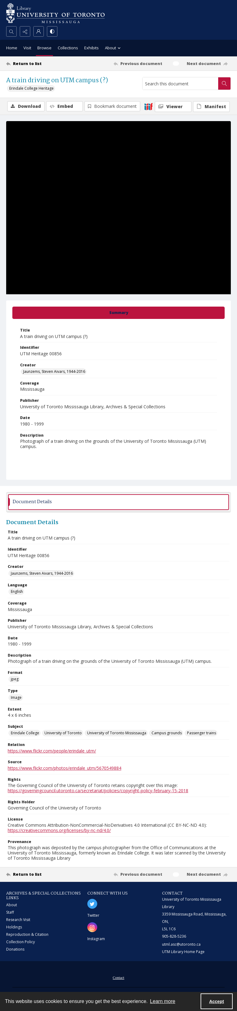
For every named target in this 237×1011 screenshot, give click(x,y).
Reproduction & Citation (27, 934)
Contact (118, 978)
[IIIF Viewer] (173, 106)
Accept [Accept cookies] (216, 1001)
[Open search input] (11, 31)
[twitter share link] (92, 904)
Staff (10, 912)
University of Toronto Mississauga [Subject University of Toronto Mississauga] (116, 733)
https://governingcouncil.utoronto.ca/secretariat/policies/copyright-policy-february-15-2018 (98, 790)
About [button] (113, 48)
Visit (27, 48)
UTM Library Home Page (183, 951)
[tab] (118, 313)
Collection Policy (20, 941)
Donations (15, 949)
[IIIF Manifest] (211, 106)
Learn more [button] (162, 1001)
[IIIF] (148, 106)
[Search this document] (180, 83)
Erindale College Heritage (31, 88)
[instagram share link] (92, 927)
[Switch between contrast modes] (52, 31)
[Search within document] (224, 83)
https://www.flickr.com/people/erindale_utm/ (52, 751)
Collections (68, 48)
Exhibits (91, 48)
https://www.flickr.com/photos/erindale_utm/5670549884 (64, 768)
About (11, 904)
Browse (44, 48)
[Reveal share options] (25, 31)
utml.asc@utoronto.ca (181, 944)
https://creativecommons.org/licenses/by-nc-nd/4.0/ (59, 830)
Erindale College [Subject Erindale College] (25, 733)
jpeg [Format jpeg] (15, 679)
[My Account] (39, 31)
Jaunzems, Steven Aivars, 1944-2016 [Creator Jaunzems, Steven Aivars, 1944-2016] (54, 371)
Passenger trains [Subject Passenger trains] (201, 733)
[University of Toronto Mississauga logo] (55, 13)
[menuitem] (118, 977)
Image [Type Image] (16, 697)
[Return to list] (35, 63)
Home (11, 48)
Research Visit (18, 919)
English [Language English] (17, 591)
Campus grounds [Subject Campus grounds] (167, 733)
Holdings (14, 927)
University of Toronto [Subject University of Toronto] (63, 733)
